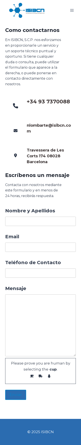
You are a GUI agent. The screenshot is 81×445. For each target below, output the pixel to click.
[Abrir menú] (72, 10)
